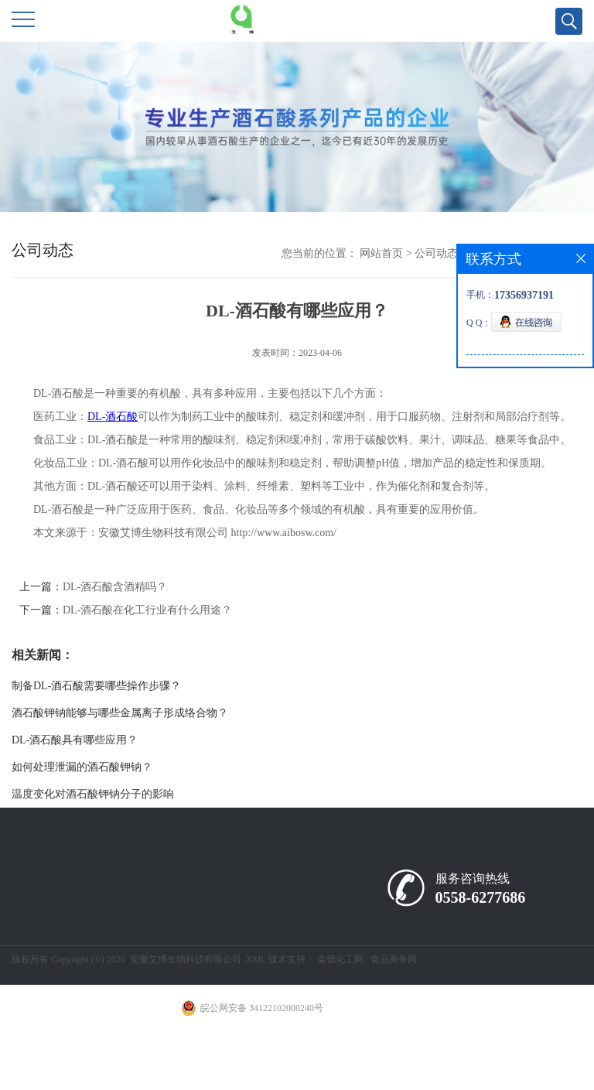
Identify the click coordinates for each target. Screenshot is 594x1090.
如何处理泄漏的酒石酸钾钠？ (82, 767)
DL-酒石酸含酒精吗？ (115, 587)
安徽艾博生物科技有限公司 (185, 959)
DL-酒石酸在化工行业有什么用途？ (147, 610)
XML (256, 959)
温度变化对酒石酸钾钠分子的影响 (93, 794)
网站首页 (381, 253)
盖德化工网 (340, 959)
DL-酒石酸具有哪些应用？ (75, 740)
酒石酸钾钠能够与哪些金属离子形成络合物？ (120, 713)
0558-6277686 (480, 897)
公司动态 (436, 253)
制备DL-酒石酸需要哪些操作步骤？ (96, 686)
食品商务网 (393, 959)
